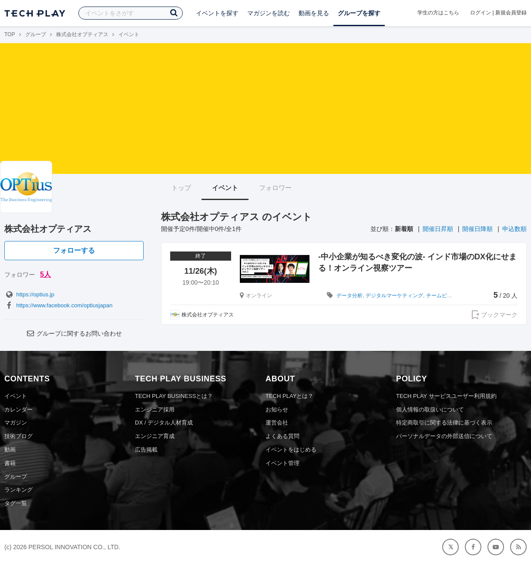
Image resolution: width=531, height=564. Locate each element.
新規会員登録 (511, 13)
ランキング (18, 489)
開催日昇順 (438, 228)
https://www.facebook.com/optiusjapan (58, 305)
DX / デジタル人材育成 (164, 422)
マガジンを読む (268, 13)
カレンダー (18, 409)
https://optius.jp (29, 294)
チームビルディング (449, 295)
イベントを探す (217, 13)
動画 (10, 449)
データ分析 (349, 295)
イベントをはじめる (291, 449)
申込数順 (514, 228)
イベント (225, 187)
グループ (35, 34)
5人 (45, 274)
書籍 (10, 463)
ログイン (480, 13)
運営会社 (277, 422)
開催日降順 (477, 228)
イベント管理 (282, 463)
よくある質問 (282, 436)
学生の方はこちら (438, 13)
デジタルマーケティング (394, 295)
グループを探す (359, 13)
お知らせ (277, 409)
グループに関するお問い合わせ (74, 333)
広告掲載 (146, 449)
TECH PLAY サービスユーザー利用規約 (446, 396)
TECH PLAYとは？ (289, 396)
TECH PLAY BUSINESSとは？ (174, 396)
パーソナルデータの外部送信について (444, 436)
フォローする (74, 250)
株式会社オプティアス (82, 34)
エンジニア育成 (155, 436)
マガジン (15, 422)
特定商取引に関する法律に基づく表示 (444, 422)
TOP (9, 34)
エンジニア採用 (155, 409)
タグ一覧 (15, 503)
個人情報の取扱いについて (430, 409)
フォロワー (275, 187)
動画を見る (314, 13)
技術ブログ (18, 436)
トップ (181, 187)
